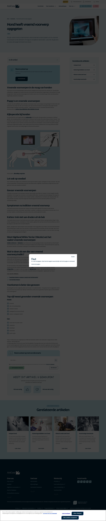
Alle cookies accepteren (70, 517)
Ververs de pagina (35, 264)
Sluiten (73, 256)
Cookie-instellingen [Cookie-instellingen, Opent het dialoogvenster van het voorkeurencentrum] (66, 513)
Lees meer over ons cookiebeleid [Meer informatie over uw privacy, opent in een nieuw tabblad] (50, 513)
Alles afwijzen (77, 513)
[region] (53, 515)
